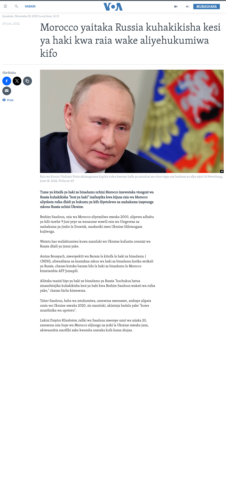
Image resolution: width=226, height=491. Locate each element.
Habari (30, 6)
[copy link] (27, 81)
